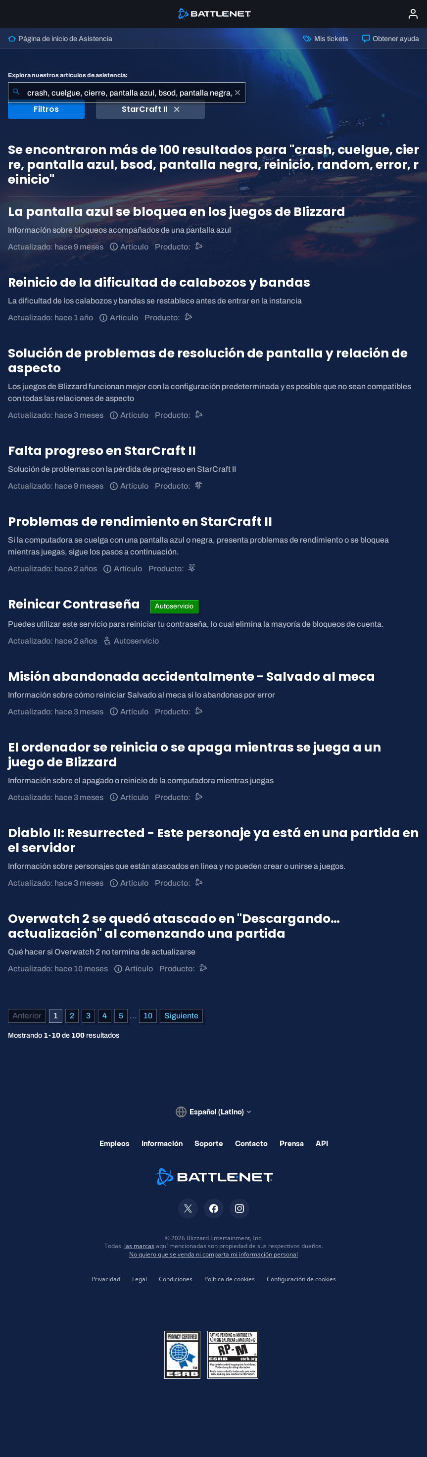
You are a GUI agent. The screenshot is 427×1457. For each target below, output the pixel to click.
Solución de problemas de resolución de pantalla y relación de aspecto (208, 361)
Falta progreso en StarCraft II (102, 450)
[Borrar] (237, 92)
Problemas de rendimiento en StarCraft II (140, 521)
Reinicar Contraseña (75, 604)
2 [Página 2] (72, 1015)
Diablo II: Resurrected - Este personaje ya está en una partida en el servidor (213, 840)
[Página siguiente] (181, 1016)
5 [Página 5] (121, 1015)
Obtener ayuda (390, 39)
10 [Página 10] (147, 1015)
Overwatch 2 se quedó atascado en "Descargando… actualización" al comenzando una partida (174, 926)
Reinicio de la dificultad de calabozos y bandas (159, 282)
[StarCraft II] (199, 486)
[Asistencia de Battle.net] (199, 247)
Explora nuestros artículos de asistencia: (68, 75)
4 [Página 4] (104, 1015)
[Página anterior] (27, 1016)
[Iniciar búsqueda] (16, 92)
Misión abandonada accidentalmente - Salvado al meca (191, 676)
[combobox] (126, 92)
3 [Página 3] (88, 1015)
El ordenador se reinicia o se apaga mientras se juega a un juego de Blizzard (194, 755)
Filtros (46, 109)
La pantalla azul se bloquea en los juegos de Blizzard (176, 211)
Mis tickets (325, 39)
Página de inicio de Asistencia (60, 39)
